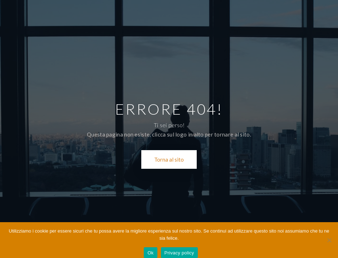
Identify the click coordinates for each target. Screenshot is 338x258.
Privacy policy (179, 252)
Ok (150, 252)
